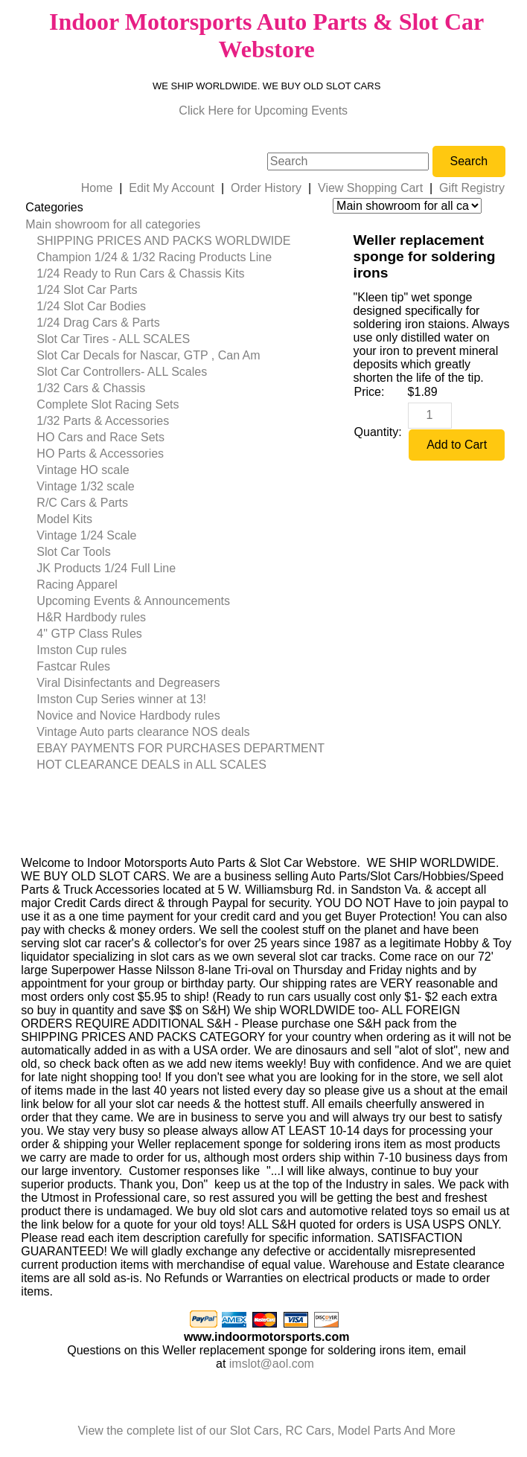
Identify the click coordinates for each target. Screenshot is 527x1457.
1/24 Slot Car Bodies (91, 306)
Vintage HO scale (82, 470)
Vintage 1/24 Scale (86, 535)
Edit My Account (171, 188)
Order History (266, 188)
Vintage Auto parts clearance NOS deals (142, 732)
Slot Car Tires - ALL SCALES (113, 339)
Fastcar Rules (73, 666)
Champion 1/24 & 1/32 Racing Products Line (154, 257)
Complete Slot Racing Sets (107, 404)
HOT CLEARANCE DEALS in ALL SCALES (151, 764)
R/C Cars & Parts (82, 502)
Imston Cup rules (81, 650)
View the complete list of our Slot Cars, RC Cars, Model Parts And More (266, 1430)
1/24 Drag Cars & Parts (97, 322)
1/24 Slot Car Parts (86, 290)
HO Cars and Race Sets (100, 437)
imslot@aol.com (271, 1363)
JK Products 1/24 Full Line (106, 568)
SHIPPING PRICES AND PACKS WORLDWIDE (163, 240)
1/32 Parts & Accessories (102, 420)
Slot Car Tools (73, 551)
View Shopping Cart (370, 188)
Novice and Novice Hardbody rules (128, 715)
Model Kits (64, 519)
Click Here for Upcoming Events (263, 110)
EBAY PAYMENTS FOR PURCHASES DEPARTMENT (180, 748)
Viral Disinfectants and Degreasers (128, 682)
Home (97, 188)
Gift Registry (472, 188)
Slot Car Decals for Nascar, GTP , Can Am (148, 355)
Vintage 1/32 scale (85, 486)
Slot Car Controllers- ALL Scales (121, 371)
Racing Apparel (77, 584)
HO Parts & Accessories (100, 453)
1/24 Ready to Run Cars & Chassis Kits (140, 273)
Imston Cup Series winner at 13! (121, 699)
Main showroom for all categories (112, 224)
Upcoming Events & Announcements (133, 601)
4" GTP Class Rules (88, 633)
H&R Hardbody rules (91, 617)
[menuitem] (175, 224)
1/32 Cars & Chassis (90, 388)
